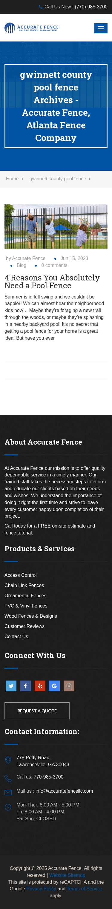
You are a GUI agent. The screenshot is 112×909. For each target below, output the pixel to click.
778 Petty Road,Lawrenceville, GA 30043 (42, 761)
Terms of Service (84, 888)
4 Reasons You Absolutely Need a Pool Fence (52, 281)
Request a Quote (37, 710)
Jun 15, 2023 (74, 258)
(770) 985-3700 (91, 6)
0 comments (54, 265)
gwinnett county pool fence (58, 178)
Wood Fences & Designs (30, 616)
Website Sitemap (67, 875)
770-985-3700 (49, 776)
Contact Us (16, 636)
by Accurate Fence (26, 258)
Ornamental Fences (25, 595)
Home (12, 178)
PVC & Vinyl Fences (25, 605)
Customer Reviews (24, 626)
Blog (21, 265)
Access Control (20, 575)
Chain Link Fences (24, 585)
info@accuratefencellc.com (64, 791)
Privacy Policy (41, 888)
